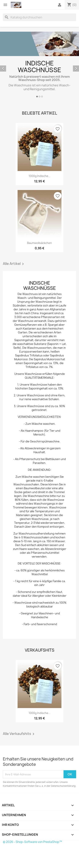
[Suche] (39, 17)
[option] (39, 65)
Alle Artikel (14, 264)
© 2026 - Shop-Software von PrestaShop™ (32, 842)
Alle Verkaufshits (19, 734)
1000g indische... (40, 176)
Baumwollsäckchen (39, 243)
